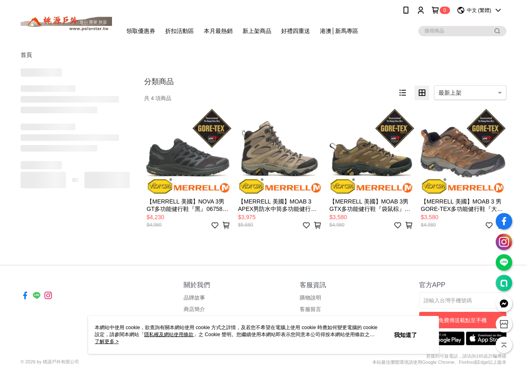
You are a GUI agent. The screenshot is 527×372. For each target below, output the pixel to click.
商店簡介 (194, 309)
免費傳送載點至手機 (462, 320)
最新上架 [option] (450, 92)
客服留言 (310, 309)
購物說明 (310, 298)
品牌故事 (194, 298)
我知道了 (405, 335)
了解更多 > (107, 341)
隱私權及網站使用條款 (169, 334)
